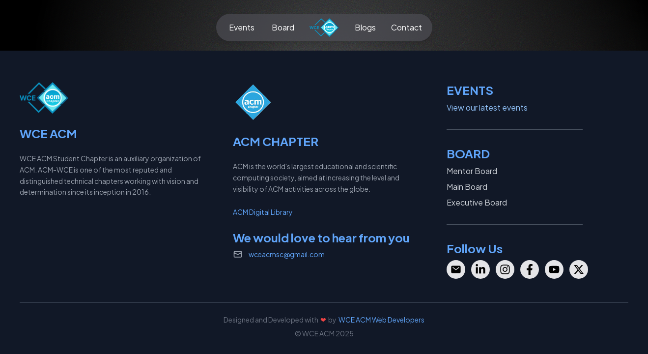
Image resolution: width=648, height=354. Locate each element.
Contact (406, 27)
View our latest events (487, 107)
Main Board (467, 186)
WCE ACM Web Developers (381, 319)
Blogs (365, 27)
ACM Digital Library (263, 211)
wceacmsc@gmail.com (287, 254)
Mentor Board (472, 171)
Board (283, 27)
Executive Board (477, 202)
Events (241, 27)
